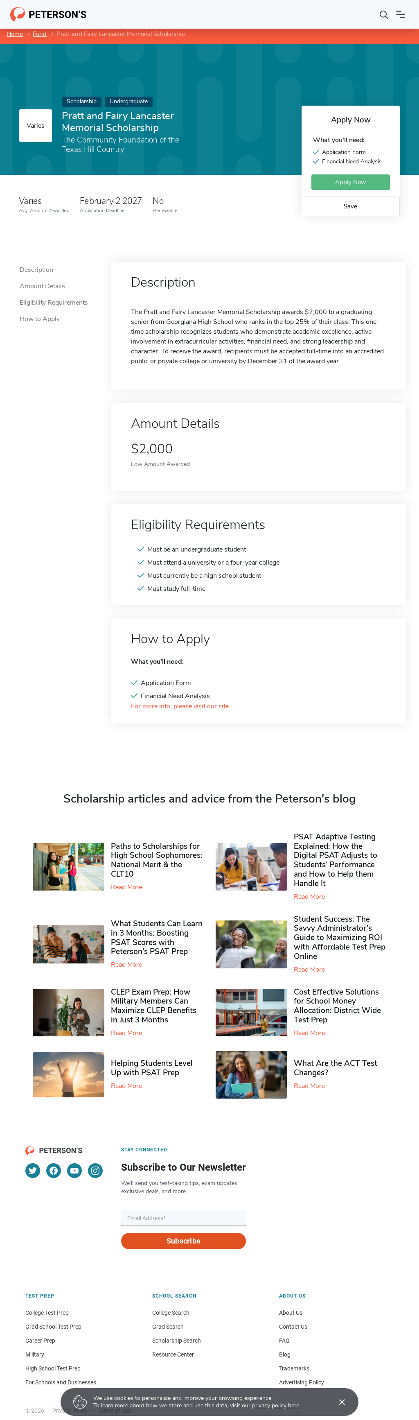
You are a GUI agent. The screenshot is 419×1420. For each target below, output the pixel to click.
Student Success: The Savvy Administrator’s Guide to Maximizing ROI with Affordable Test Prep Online (339, 938)
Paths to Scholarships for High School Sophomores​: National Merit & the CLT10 (157, 860)
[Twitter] (32, 1170)
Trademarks (294, 1368)
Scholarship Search (176, 1340)
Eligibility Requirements (54, 302)
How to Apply (40, 318)
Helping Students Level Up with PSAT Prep (152, 1068)
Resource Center (173, 1354)
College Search (170, 1312)
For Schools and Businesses (60, 1382)
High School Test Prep (53, 1368)
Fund (40, 34)
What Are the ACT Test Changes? (335, 1068)
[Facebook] (53, 1170)
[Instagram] (95, 1170)
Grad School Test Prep (53, 1326)
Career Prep (40, 1340)
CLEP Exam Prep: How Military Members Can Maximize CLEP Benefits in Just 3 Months (153, 1006)
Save (350, 206)
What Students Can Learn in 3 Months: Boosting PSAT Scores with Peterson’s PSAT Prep (157, 937)
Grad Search (168, 1326)
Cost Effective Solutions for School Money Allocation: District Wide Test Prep (337, 1006)
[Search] (384, 14)
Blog (285, 1354)
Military (34, 1354)
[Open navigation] (400, 14)
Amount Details (42, 286)
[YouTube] (74, 1170)
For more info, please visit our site (180, 706)
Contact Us (293, 1326)
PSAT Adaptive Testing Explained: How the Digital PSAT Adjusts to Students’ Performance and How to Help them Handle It (335, 860)
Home (15, 34)
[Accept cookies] (336, 1402)
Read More (126, 887)
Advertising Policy (301, 1382)
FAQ (284, 1340)
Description (36, 269)
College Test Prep (47, 1312)
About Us (290, 1312)
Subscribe (183, 1241)
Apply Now (350, 182)
